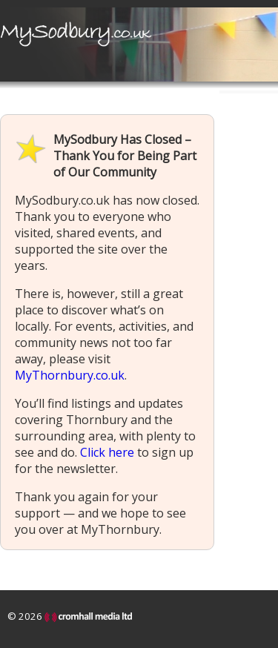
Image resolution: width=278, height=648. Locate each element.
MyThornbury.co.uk (70, 375)
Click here (107, 452)
